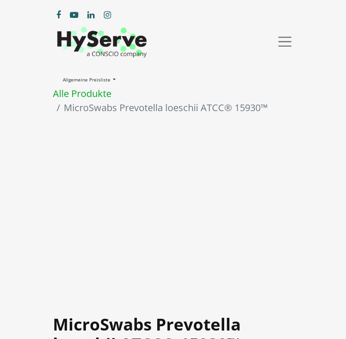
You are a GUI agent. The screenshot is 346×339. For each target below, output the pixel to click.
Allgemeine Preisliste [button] (87, 79)
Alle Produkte (82, 93)
